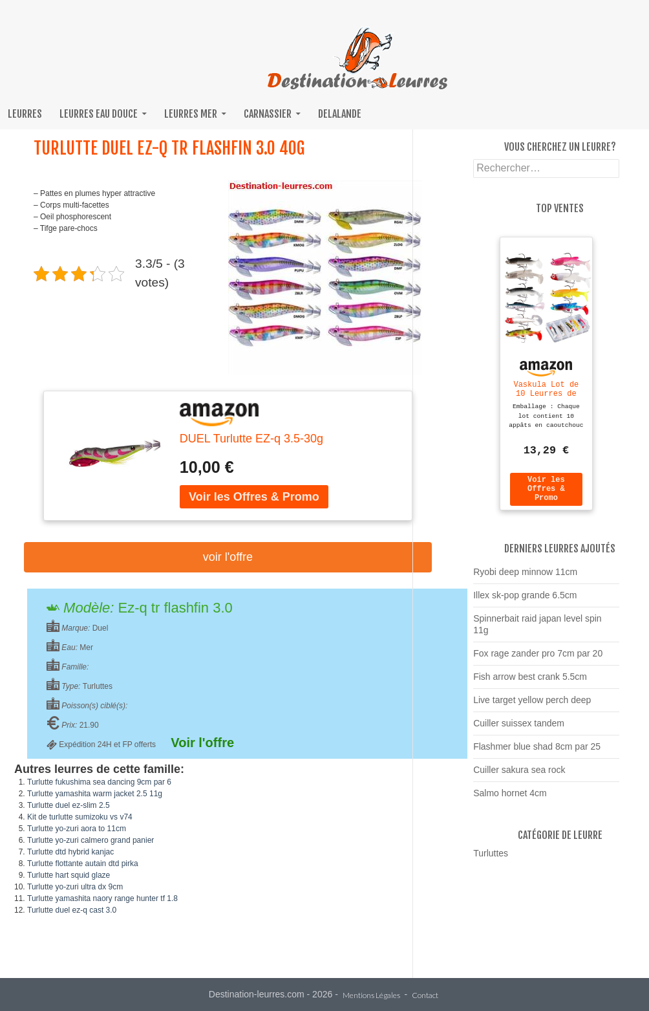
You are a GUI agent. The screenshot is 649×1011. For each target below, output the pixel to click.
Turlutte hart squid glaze (68, 875)
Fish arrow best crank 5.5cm (530, 682)
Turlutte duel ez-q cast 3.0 (71, 910)
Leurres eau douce (98, 113)
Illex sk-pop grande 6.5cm (525, 601)
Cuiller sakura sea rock (519, 775)
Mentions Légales (371, 996)
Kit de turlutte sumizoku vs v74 (80, 816)
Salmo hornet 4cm (510, 799)
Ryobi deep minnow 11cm (525, 577)
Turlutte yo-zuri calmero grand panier (90, 840)
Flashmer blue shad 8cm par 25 (537, 752)
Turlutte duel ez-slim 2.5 (68, 805)
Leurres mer (190, 113)
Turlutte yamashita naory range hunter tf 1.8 (102, 898)
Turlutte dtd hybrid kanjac (70, 851)
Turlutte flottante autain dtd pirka (82, 863)
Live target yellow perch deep (532, 706)
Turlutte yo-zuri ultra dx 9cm (75, 886)
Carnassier (268, 113)
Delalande (339, 113)
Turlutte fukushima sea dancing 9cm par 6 (99, 782)
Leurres (25, 113)
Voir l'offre (228, 556)
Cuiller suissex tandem (518, 729)
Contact (425, 996)
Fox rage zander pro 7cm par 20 (537, 659)
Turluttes (490, 859)
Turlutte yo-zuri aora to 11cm (76, 828)
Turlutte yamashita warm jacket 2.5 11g (94, 793)
